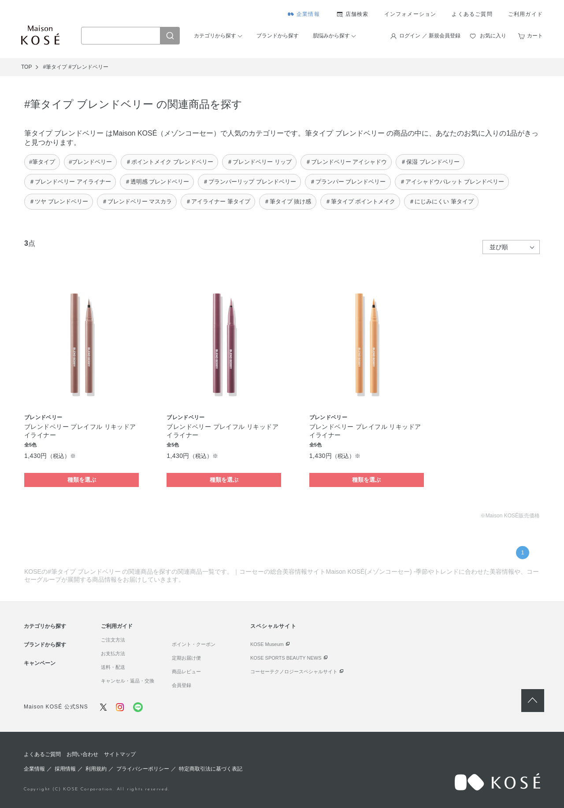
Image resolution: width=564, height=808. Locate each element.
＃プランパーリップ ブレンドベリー (249, 181)
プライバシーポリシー (142, 769)
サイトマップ (120, 754)
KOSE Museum (267, 644)
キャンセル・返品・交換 (127, 680)
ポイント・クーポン (193, 644)
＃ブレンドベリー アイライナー (70, 181)
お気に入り (493, 36)
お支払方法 (113, 653)
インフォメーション (410, 14)
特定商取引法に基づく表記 (210, 769)
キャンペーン (40, 663)
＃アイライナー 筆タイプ (218, 201)
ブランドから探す (277, 36)
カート (535, 36)
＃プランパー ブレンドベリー (348, 181)
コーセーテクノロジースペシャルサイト (294, 671)
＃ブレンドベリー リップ (259, 162)
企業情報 (308, 14)
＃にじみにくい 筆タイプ (441, 201)
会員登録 (181, 685)
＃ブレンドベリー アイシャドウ (346, 162)
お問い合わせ (82, 754)
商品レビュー (186, 671)
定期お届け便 (186, 657)
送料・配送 (113, 667)
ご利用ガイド (525, 14)
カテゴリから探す (215, 36)
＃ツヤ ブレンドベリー (58, 201)
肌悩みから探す (331, 36)
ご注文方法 (113, 639)
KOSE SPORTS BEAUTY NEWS (286, 657)
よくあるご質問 (472, 14)
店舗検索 (357, 14)
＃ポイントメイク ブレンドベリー (169, 162)
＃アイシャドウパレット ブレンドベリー (452, 181)
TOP (26, 67)
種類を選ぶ (81, 479)
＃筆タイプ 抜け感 (288, 201)
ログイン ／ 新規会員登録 (429, 36)
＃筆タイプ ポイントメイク (360, 201)
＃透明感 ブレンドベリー (157, 181)
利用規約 (96, 769)
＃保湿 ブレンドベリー (430, 162)
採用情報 (65, 769)
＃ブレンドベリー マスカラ (137, 201)
